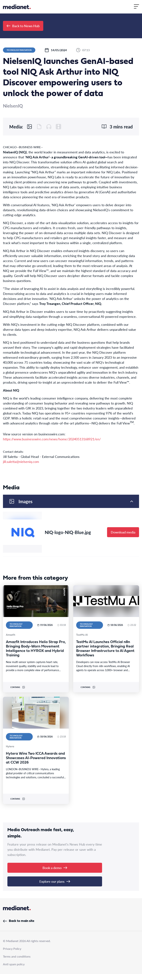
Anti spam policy (14, 964)
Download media (123, 532)
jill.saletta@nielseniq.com (21, 461)
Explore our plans (54, 881)
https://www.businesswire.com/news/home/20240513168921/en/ (52, 439)
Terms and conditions (17, 956)
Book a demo (55, 867)
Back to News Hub (23, 25)
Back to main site (18, 921)
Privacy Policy (12, 948)
